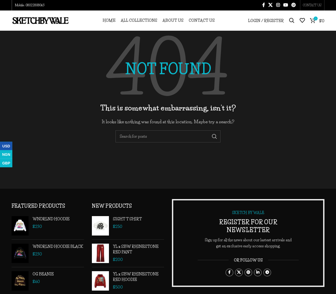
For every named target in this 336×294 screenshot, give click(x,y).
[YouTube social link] (285, 5)
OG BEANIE (43, 280)
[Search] (291, 24)
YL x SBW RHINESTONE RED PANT (136, 256)
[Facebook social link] (263, 5)
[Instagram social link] (277, 5)
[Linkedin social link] (258, 279)
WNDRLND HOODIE (51, 225)
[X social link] (270, 5)
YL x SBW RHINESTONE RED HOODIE (136, 283)
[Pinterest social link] (293, 5)
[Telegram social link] (267, 279)
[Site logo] (40, 23)
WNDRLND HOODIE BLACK (58, 253)
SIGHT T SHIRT (127, 225)
